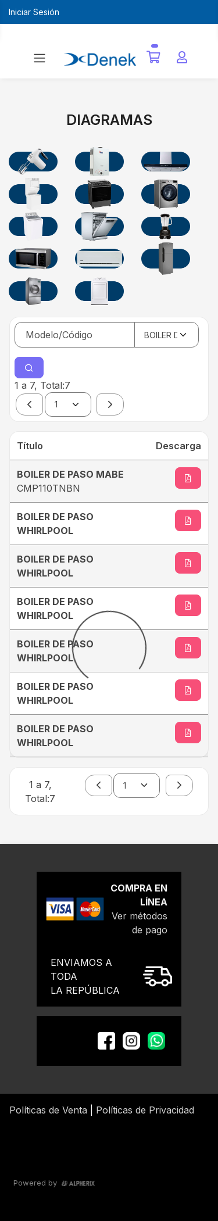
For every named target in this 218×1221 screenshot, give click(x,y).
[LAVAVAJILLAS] (99, 226)
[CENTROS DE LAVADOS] (33, 194)
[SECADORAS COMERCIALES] (33, 291)
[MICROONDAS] (33, 258)
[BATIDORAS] (33, 161)
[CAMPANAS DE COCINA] (166, 161)
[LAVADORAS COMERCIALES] (166, 194)
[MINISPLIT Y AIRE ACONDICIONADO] (99, 258)
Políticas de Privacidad (145, 1110)
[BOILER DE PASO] (99, 161)
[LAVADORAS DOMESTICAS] (33, 226)
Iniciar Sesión (34, 12)
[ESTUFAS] (99, 194)
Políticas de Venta (48, 1110)
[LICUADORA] (166, 226)
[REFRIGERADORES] (166, 258)
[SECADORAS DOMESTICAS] (99, 291)
